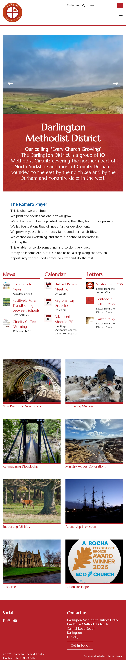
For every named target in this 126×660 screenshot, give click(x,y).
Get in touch (80, 645)
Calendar (54, 274)
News (9, 274)
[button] (120, 17)
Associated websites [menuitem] (94, 655)
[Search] (100, 5)
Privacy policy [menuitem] (115, 655)
